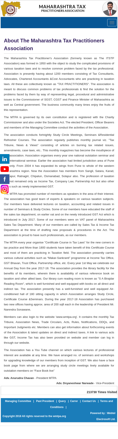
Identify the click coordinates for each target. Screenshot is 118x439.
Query (62, 401)
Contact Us (89, 401)
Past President (45, 401)
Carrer (74, 401)
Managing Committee (18, 401)
